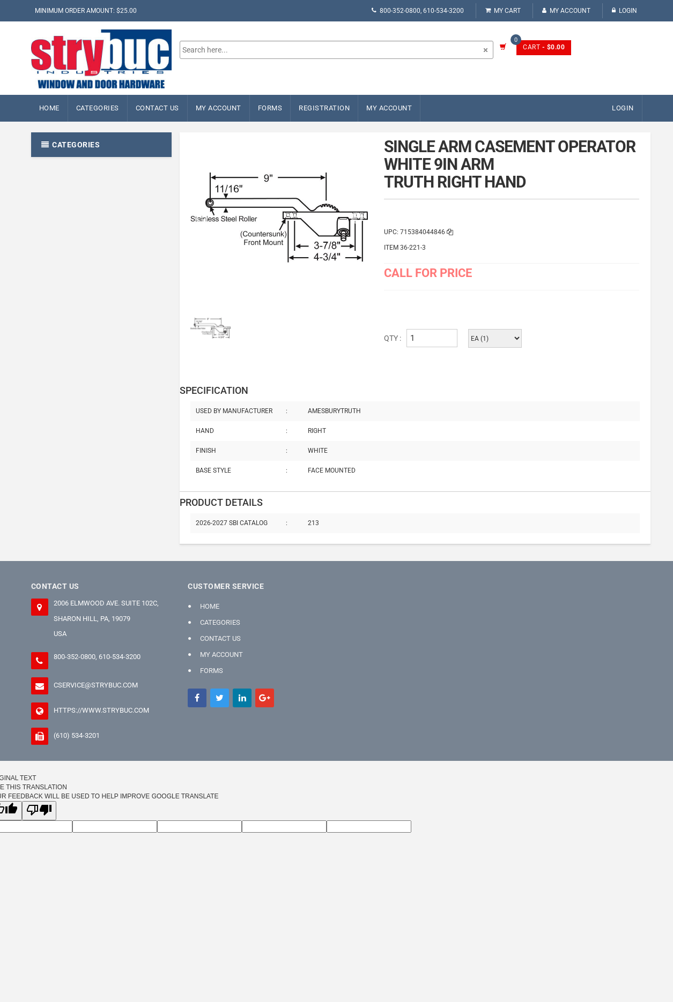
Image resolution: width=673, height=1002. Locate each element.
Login (624, 10)
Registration (324, 108)
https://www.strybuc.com (101, 710)
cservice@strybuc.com (96, 685)
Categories (97, 108)
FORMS (270, 108)
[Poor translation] (39, 810)
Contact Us (157, 108)
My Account (566, 10)
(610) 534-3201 (77, 735)
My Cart (503, 10)
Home (49, 108)
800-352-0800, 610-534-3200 (418, 10)
